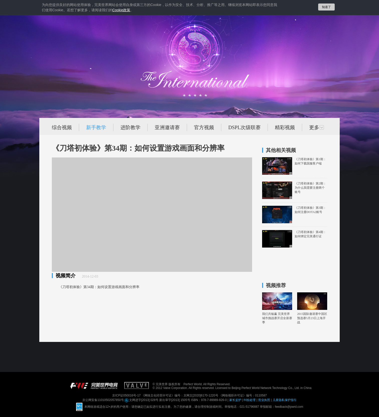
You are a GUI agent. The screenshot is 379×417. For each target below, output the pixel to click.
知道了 (326, 7)
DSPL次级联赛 (244, 127)
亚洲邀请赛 (167, 127)
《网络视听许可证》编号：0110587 (243, 395)
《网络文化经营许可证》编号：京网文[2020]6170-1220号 (180, 395)
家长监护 (235, 400)
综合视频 (62, 127)
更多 (316, 127)
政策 (121, 10)
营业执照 (264, 400)
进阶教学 (130, 127)
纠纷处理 (250, 400)
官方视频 (204, 127)
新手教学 (96, 127)
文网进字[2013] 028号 (142, 400)
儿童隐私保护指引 (285, 400)
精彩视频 (285, 127)
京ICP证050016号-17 (126, 395)
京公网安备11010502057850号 (103, 400)
